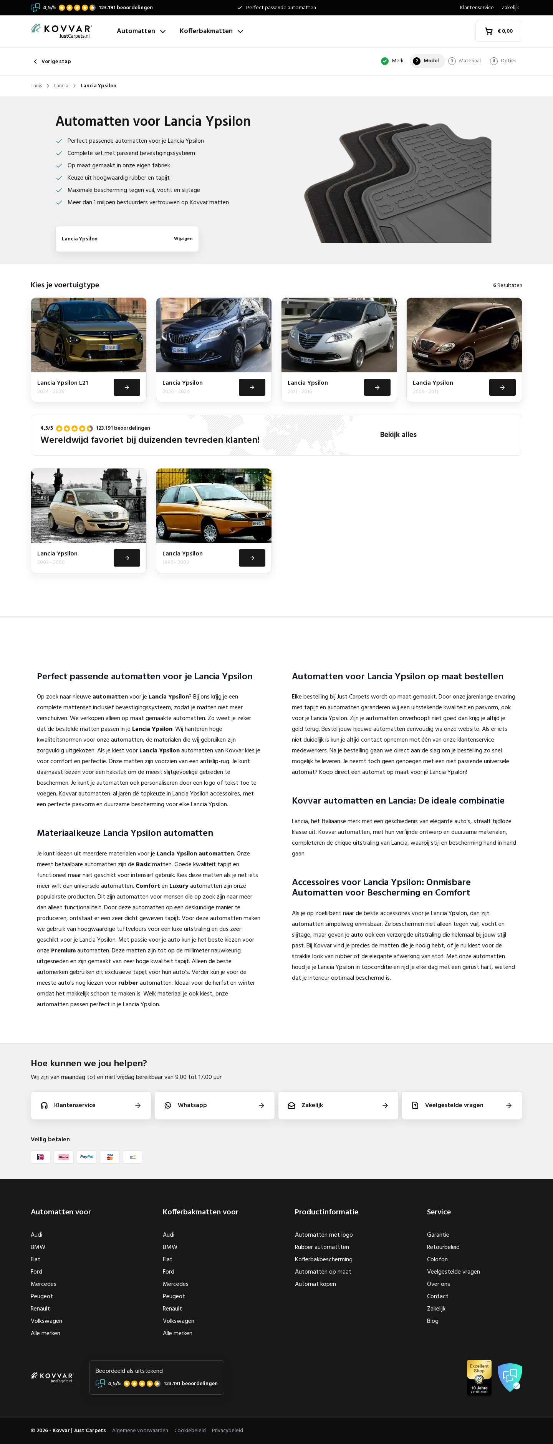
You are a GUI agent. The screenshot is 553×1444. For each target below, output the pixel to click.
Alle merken (45, 1333)
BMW (38, 1247)
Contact (438, 1296)
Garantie (438, 1235)
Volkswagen (46, 1321)
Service (439, 1212)
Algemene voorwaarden (140, 1430)
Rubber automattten (322, 1247)
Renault (40, 1309)
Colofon (437, 1259)
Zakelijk (510, 7)
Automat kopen (315, 1284)
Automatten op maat (323, 1272)
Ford (36, 1272)
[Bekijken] (126, 388)
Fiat (35, 1259)
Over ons (438, 1284)
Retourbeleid (443, 1247)
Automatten (142, 31)
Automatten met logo (324, 1235)
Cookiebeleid (190, 1430)
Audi (36, 1235)
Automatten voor (61, 1212)
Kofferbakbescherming (324, 1259)
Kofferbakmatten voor (200, 1212)
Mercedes (43, 1284)
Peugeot (42, 1296)
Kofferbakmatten (212, 31)
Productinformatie (326, 1212)
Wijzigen (183, 239)
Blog (433, 1321)
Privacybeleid (227, 1430)
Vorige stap (51, 61)
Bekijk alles (398, 436)
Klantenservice (477, 7)
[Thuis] (71, 31)
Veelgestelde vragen (453, 1272)
